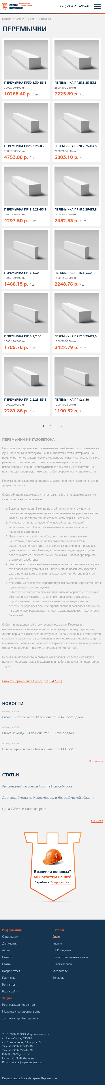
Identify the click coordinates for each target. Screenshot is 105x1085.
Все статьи (97, 820)
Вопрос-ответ (61, 882)
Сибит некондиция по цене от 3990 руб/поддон (38, 733)
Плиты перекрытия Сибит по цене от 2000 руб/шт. (39, 749)
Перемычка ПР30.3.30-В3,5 (25, 83)
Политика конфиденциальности (22, 1062)
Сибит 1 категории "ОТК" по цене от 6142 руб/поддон (42, 717)
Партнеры (8, 978)
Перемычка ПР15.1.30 (21, 273)
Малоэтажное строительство (21, 1011)
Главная (6, 19)
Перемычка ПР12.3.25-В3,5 (75, 336)
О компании (10, 937)
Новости (7, 957)
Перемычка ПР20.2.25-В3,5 (75, 146)
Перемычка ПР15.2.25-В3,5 (75, 209)
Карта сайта (10, 991)
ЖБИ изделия (61, 950)
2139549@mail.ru (23, 1058)
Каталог (19, 19)
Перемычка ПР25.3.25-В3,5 (75, 83)
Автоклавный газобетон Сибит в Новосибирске (37, 786)
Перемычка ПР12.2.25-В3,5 (25, 400)
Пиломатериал (62, 964)
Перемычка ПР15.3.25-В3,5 (25, 209)
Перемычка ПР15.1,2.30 (22, 336)
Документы (9, 943)
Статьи (6, 964)
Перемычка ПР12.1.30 (71, 400)
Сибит (30, 19)
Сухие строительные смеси (70, 957)
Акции (6, 950)
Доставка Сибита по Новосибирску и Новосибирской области (48, 797)
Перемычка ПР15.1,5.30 (73, 273)
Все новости (96, 761)
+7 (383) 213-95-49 (75, 6)
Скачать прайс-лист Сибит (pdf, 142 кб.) (32, 681)
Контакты (8, 984)
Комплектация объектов (18, 1005)
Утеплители (60, 971)
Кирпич (57, 943)
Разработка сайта (13, 1078)
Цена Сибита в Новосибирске (24, 809)
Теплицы (58, 978)
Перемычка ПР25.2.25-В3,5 (25, 146)
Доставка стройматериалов (20, 1018)
